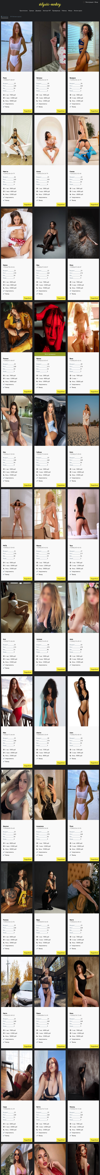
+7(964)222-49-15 (75, 922)
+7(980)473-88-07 (9, 80)
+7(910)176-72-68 (75, 1015)
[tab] (4, 16)
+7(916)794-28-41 (9, 267)
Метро (70, 11)
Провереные (56, 11)
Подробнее (27, 111)
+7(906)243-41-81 (75, 360)
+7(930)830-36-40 (9, 828)
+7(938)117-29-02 (9, 454)
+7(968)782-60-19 (75, 735)
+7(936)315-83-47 (42, 360)
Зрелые (31, 11)
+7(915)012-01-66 (75, 173)
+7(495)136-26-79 (42, 80)
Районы (64, 11)
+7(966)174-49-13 (75, 641)
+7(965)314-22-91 (75, 828)
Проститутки (24, 11)
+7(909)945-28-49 (42, 735)
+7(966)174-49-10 (42, 641)
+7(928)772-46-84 (42, 454)
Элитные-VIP (47, 11)
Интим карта (78, 11)
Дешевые (38, 11)
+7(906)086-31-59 (42, 1015)
